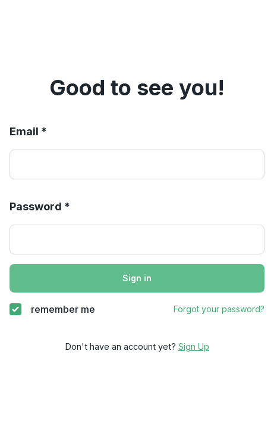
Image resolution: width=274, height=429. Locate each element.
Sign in (137, 278)
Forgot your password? (219, 309)
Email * (28, 131)
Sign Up (193, 346)
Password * (40, 206)
